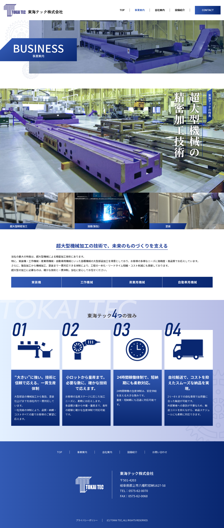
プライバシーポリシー (87, 520)
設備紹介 (180, 10)
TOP (122, 10)
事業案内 (140, 10)
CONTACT (208, 10)
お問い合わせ (159, 452)
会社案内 (160, 10)
